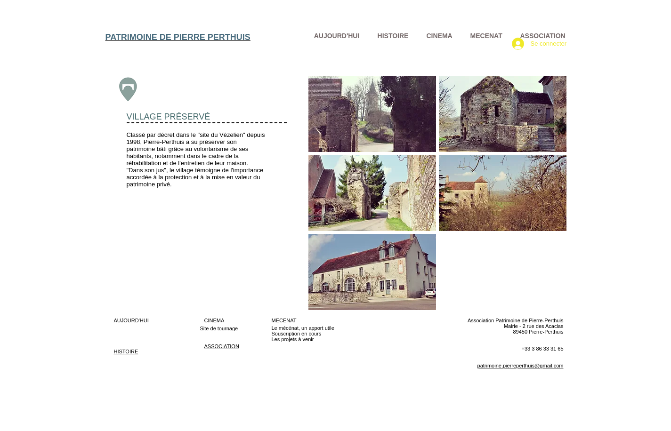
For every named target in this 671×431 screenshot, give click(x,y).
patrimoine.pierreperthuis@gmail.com (520, 365)
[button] (372, 114)
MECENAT (284, 320)
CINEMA (214, 320)
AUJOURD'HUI (131, 320)
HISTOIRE (126, 351)
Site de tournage (219, 328)
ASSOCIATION (221, 346)
